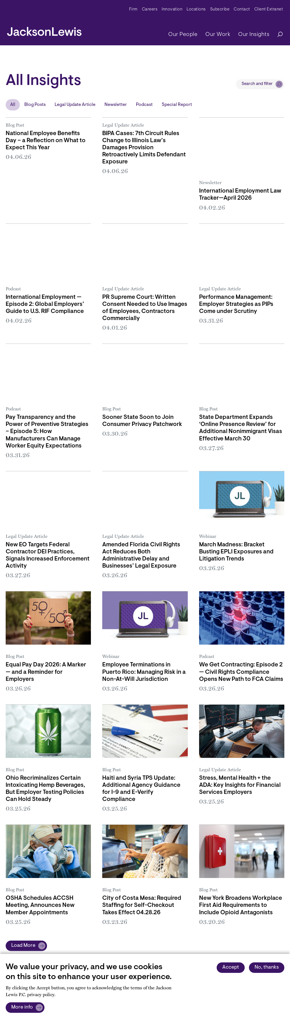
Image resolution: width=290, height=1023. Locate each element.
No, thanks (267, 967)
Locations (196, 9)
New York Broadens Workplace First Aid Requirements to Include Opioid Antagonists (240, 905)
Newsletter (116, 105)
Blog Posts (35, 105)
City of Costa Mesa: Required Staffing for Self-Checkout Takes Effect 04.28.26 (141, 905)
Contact (242, 9)
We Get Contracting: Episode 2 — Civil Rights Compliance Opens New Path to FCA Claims (241, 672)
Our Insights (253, 34)
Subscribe (220, 9)
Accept (230, 967)
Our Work (217, 34)
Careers (150, 9)
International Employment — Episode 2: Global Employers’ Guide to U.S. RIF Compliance (45, 304)
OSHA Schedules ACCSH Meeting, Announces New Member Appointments (40, 905)
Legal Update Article (75, 105)
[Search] (277, 34)
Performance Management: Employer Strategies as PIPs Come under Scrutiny (236, 304)
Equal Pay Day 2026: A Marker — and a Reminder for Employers (46, 672)
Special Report (177, 105)
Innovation (172, 9)
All (12, 105)
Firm (133, 9)
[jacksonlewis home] (44, 30)
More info (22, 1007)
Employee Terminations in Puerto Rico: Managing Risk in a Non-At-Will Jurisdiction (144, 672)
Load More (23, 945)
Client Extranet (268, 9)
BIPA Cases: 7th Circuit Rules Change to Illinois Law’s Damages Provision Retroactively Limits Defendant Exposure (144, 148)
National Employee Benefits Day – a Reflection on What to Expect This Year (46, 141)
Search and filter (257, 84)
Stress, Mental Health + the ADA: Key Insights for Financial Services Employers (240, 785)
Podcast (144, 105)
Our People (182, 34)
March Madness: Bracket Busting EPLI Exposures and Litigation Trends (236, 552)
